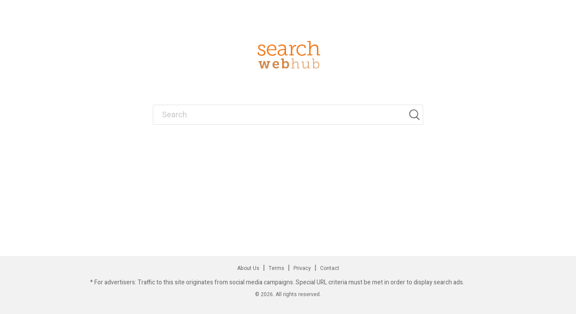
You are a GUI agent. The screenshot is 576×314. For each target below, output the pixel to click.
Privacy (302, 268)
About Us (248, 268)
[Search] (416, 114)
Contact (329, 268)
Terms (276, 268)
